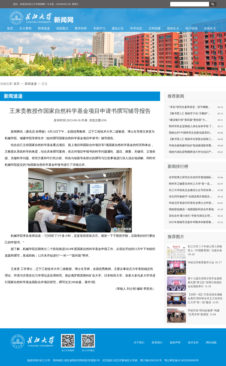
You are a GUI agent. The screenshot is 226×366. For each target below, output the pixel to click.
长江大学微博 (68, 342)
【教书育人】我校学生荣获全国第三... (191, 139)
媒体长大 (173, 28)
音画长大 (210, 28)
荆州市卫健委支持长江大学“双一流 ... (190, 183)
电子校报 (192, 28)
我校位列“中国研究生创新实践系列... (190, 132)
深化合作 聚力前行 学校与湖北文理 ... (190, 215)
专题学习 (99, 28)
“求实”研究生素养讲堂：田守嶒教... (189, 107)
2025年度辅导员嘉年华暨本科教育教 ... (191, 222)
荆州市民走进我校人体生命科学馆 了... (191, 126)
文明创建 (155, 28)
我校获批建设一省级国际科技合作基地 (191, 209)
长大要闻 (25, 28)
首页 (10, 28)
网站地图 (211, 342)
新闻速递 (44, 28)
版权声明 (175, 342)
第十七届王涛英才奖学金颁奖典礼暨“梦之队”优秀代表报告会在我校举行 (205, 282)
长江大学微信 (88, 342)
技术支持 (193, 342)
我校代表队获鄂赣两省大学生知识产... (191, 152)
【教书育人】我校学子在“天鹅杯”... (189, 113)
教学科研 (81, 28)
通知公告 (118, 28)
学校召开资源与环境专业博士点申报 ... (191, 203)
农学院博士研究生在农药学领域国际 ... (191, 177)
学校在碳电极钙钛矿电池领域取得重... (191, 145)
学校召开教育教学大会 (201, 262)
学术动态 (136, 28)
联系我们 (157, 342)
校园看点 (62, 28)
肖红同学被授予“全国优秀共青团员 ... (190, 196)
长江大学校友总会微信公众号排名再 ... (191, 190)
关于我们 (139, 342)
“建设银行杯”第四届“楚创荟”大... (188, 119)
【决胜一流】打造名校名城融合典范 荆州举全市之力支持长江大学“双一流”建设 (205, 298)
